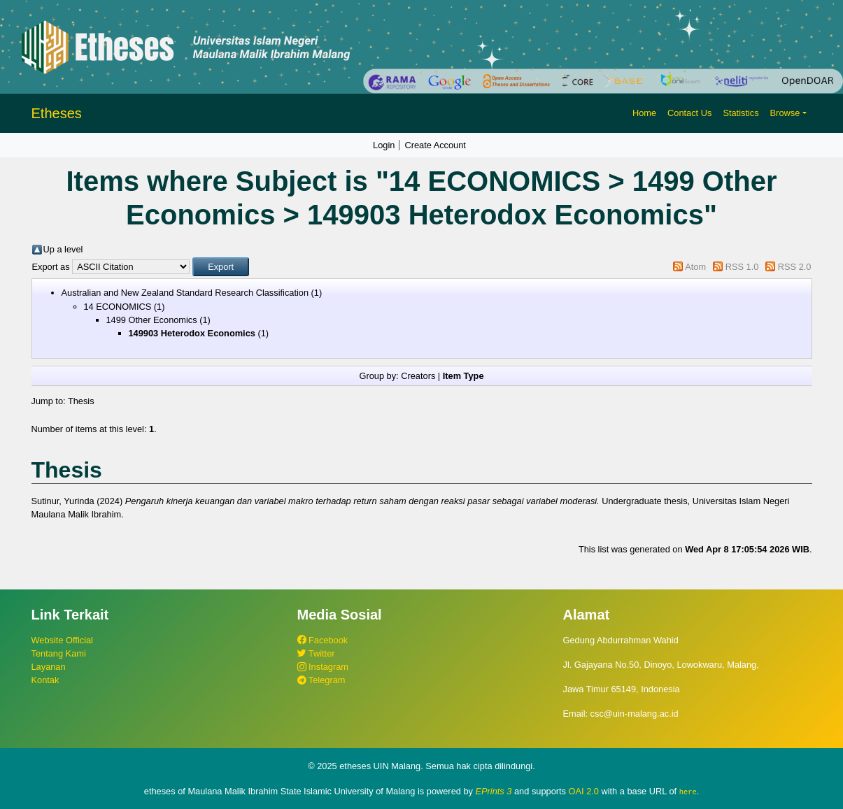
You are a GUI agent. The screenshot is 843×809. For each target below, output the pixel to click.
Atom (695, 267)
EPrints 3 (494, 791)
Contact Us (689, 113)
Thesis (81, 401)
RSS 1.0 (742, 267)
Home (644, 113)
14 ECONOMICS (118, 306)
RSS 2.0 (795, 267)
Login (384, 145)
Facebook (322, 640)
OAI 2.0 (584, 791)
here (688, 791)
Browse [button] (785, 113)
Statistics (740, 113)
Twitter (316, 653)
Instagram (322, 666)
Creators (418, 376)
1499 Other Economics (151, 320)
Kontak (45, 680)
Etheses (56, 113)
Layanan (48, 666)
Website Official (62, 640)
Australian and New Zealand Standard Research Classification (185, 292)
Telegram (321, 680)
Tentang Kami (58, 653)
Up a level (63, 249)
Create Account (435, 145)
